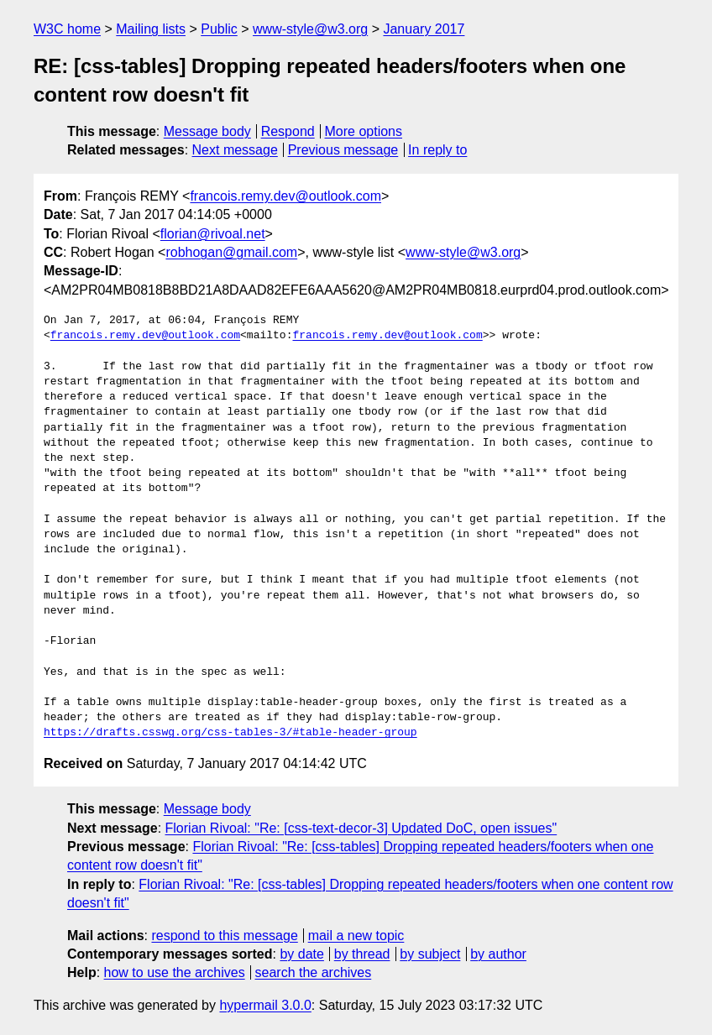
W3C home (67, 29)
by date (301, 954)
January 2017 (423, 29)
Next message (235, 150)
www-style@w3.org (310, 29)
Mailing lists (151, 29)
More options (364, 131)
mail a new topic (356, 935)
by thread (362, 954)
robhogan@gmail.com (231, 252)
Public (219, 29)
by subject (430, 954)
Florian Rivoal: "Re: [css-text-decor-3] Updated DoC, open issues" (361, 828)
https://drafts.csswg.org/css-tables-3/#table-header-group (230, 732)
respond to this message (224, 935)
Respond (288, 131)
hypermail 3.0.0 (265, 1005)
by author (498, 954)
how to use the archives (174, 972)
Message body (207, 131)
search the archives (313, 972)
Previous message (343, 150)
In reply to (437, 150)
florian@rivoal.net (212, 234)
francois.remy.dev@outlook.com (285, 196)
